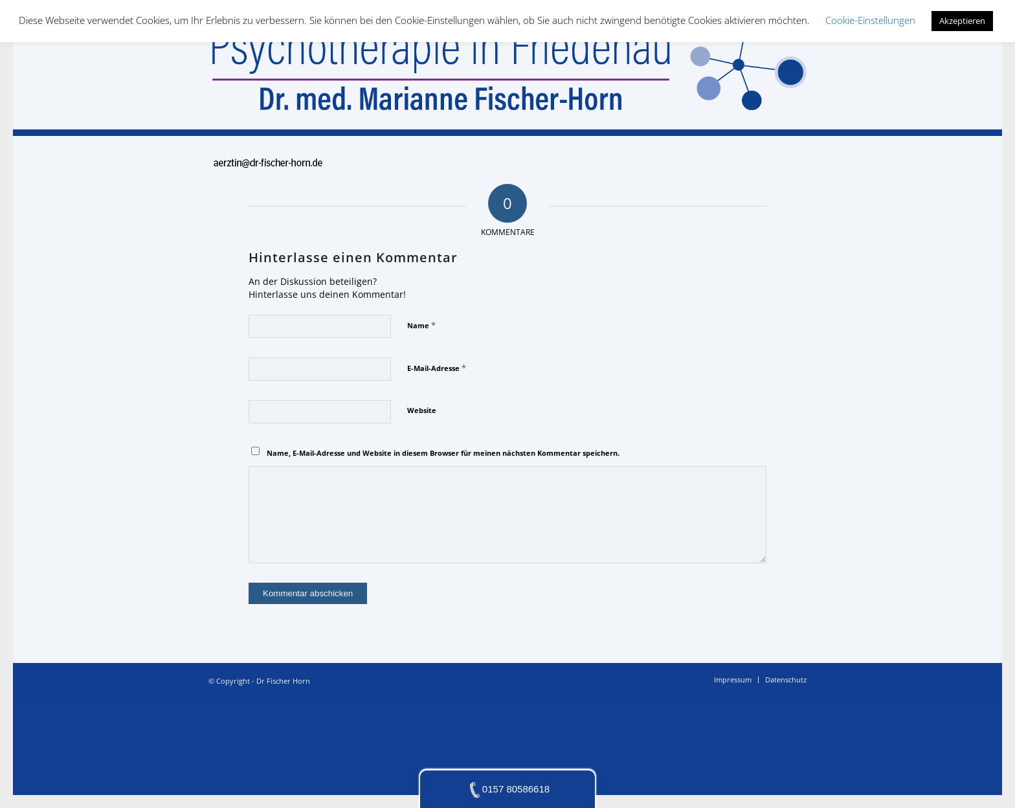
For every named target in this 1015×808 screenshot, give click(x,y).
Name (421, 325)
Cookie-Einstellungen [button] (870, 20)
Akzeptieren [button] (962, 21)
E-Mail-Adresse (436, 368)
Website (421, 410)
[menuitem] (733, 680)
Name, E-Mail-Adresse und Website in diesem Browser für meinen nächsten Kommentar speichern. (443, 453)
